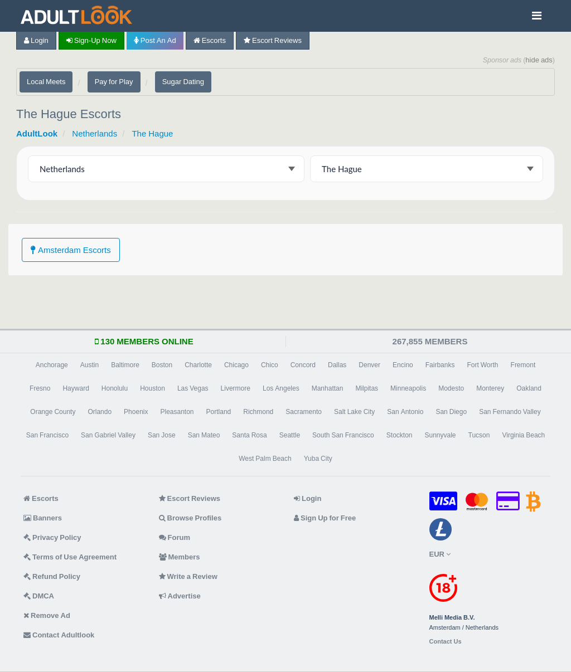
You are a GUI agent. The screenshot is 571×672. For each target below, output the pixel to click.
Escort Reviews (273, 40)
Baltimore (125, 365)
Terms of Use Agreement (70, 557)
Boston (162, 365)
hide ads (539, 60)
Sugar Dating (183, 81)
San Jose (162, 435)
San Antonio (405, 411)
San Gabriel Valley (108, 435)
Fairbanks (440, 365)
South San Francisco (343, 435)
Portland (218, 411)
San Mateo (204, 435)
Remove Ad (46, 615)
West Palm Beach (265, 458)
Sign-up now (91, 40)
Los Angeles (281, 388)
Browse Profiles (190, 518)
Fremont (523, 365)
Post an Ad (155, 40)
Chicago (236, 365)
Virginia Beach (523, 435)
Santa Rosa (249, 435)
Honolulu (114, 388)
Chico (269, 365)
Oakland (528, 388)
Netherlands (94, 133)
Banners (42, 518)
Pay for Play (114, 81)
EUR (440, 554)
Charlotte (198, 365)
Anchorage (52, 365)
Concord (303, 365)
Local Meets (46, 81)
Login (36, 40)
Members (179, 557)
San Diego (451, 411)
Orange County (52, 411)
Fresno (40, 388)
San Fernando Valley (510, 411)
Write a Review (188, 576)
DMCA (38, 596)
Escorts (209, 40)
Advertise (180, 596)
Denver (369, 365)
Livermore (235, 388)
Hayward (75, 388)
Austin (89, 365)
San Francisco (47, 435)
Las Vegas (193, 388)
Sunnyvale (440, 435)
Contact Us (445, 642)
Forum (174, 537)
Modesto (451, 388)
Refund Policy (51, 576)
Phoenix (136, 411)
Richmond (258, 411)
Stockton (399, 435)
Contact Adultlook (58, 635)
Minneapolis (408, 388)
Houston (152, 388)
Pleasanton (176, 411)
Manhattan (327, 388)
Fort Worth (482, 365)
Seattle (289, 435)
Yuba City (318, 458)
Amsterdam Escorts (71, 250)
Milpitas (366, 388)
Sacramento (304, 411)
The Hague (152, 133)
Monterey (490, 388)
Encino (403, 365)
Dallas (337, 365)
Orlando (100, 411)
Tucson (479, 435)
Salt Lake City (354, 411)
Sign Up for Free (325, 518)
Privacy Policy (52, 537)
